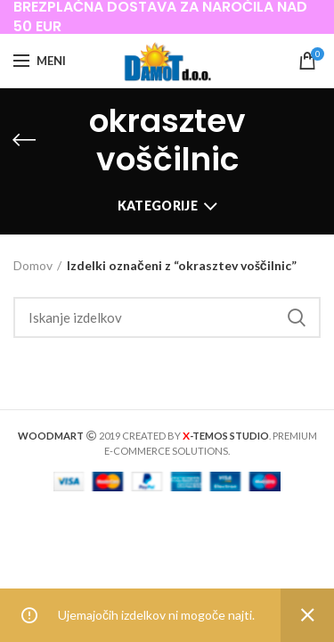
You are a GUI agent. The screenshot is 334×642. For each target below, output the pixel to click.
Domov (33, 265)
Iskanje (296, 317)
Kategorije (158, 205)
